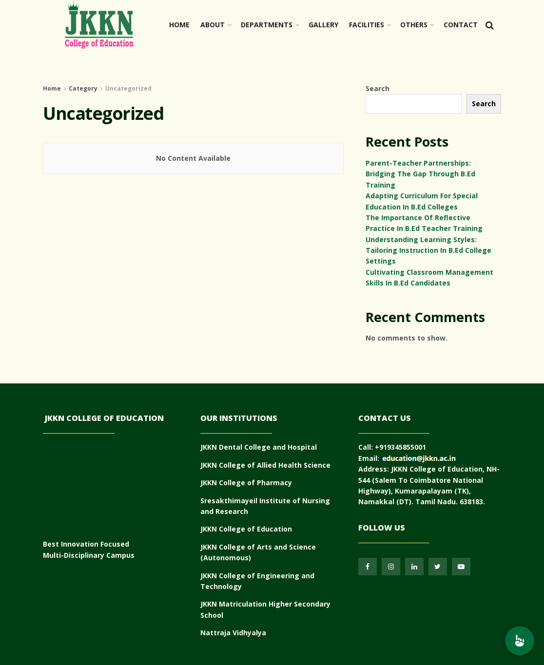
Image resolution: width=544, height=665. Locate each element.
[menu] (519, 640)
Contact (461, 24)
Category (83, 88)
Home (179, 24)
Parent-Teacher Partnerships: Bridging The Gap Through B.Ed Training (420, 174)
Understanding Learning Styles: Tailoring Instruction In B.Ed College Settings (428, 250)
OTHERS (413, 24)
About (212, 24)
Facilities (366, 24)
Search (377, 88)
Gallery (323, 24)
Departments (266, 24)
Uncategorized (128, 88)
